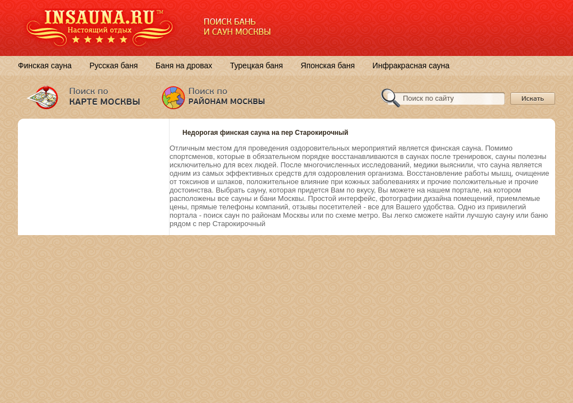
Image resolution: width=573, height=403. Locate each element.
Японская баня (327, 65)
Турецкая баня (256, 65)
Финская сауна (45, 65)
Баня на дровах (184, 65)
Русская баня (114, 65)
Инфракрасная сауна (411, 65)
